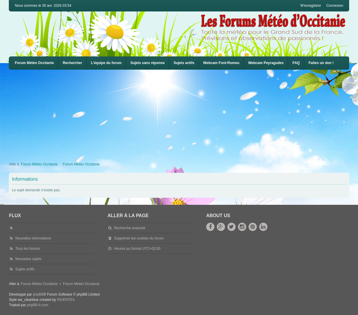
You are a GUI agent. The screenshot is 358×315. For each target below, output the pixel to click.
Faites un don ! (321, 63)
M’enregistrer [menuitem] (310, 6)
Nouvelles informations (33, 238)
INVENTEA (66, 300)
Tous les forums (27, 249)
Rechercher (72, 63)
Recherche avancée (129, 228)
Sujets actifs (184, 63)
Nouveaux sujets (28, 259)
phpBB (38, 294)
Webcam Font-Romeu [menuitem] (221, 63)
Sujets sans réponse (147, 63)
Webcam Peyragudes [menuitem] (266, 63)
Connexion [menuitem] (334, 6)
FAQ (296, 63)
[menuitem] (221, 63)
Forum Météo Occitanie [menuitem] (34, 63)
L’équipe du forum (106, 63)
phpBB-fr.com (37, 305)
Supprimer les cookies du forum (139, 238)
